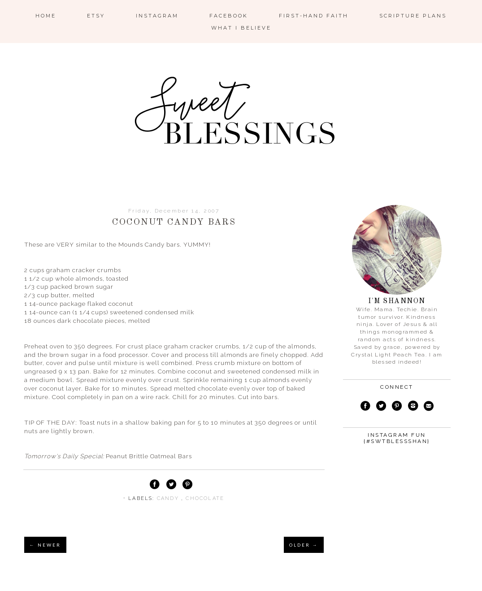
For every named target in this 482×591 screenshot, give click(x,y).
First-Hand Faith (313, 16)
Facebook (228, 16)
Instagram (157, 16)
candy (169, 498)
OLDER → (303, 545)
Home (45, 16)
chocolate (205, 498)
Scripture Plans (413, 16)
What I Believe (241, 28)
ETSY (96, 16)
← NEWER (45, 545)
